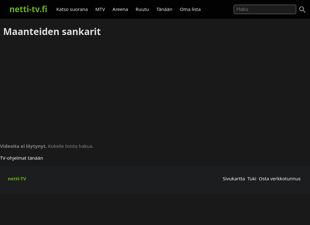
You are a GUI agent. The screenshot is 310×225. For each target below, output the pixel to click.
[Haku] (302, 9)
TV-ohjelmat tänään (21, 158)
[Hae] (265, 9)
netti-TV (17, 178)
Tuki (252, 178)
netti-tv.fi (28, 9)
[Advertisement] (155, 88)
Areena (120, 9)
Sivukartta (234, 178)
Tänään (164, 9)
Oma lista (190, 9)
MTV (100, 9)
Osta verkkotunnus (280, 178)
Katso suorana (72, 9)
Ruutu (142, 9)
